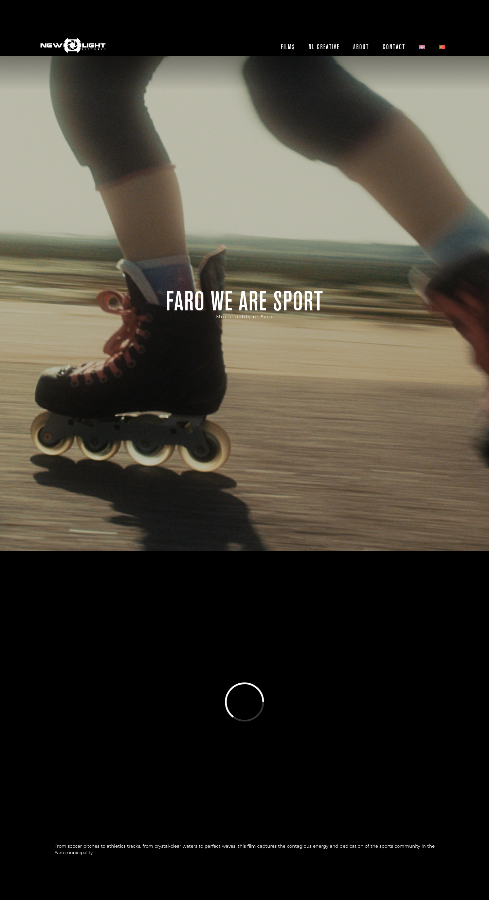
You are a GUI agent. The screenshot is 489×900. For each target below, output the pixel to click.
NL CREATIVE (324, 47)
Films (288, 47)
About (361, 47)
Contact (394, 47)
